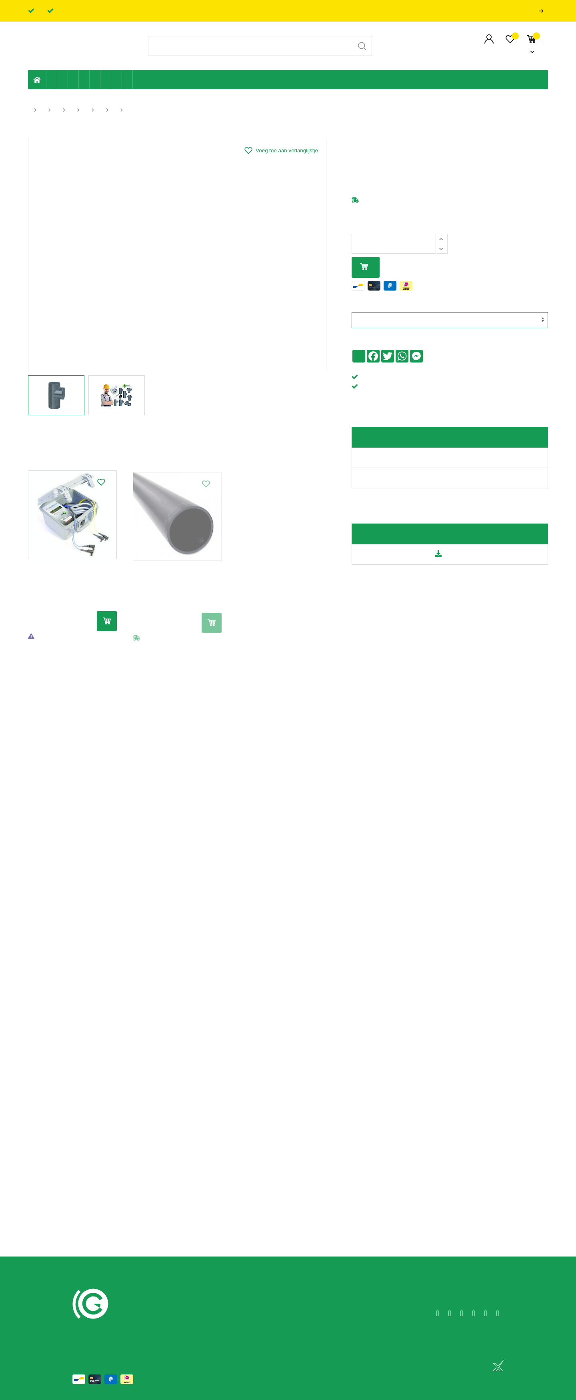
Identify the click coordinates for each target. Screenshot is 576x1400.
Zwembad (127, 79)
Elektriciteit (105, 79)
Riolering (62, 79)
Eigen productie (51, 79)
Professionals (543, 11)
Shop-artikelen (116, 79)
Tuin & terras (73, 79)
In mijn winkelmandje (364, 267)
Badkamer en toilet (138, 79)
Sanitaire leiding (84, 79)
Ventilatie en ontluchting (95, 79)
